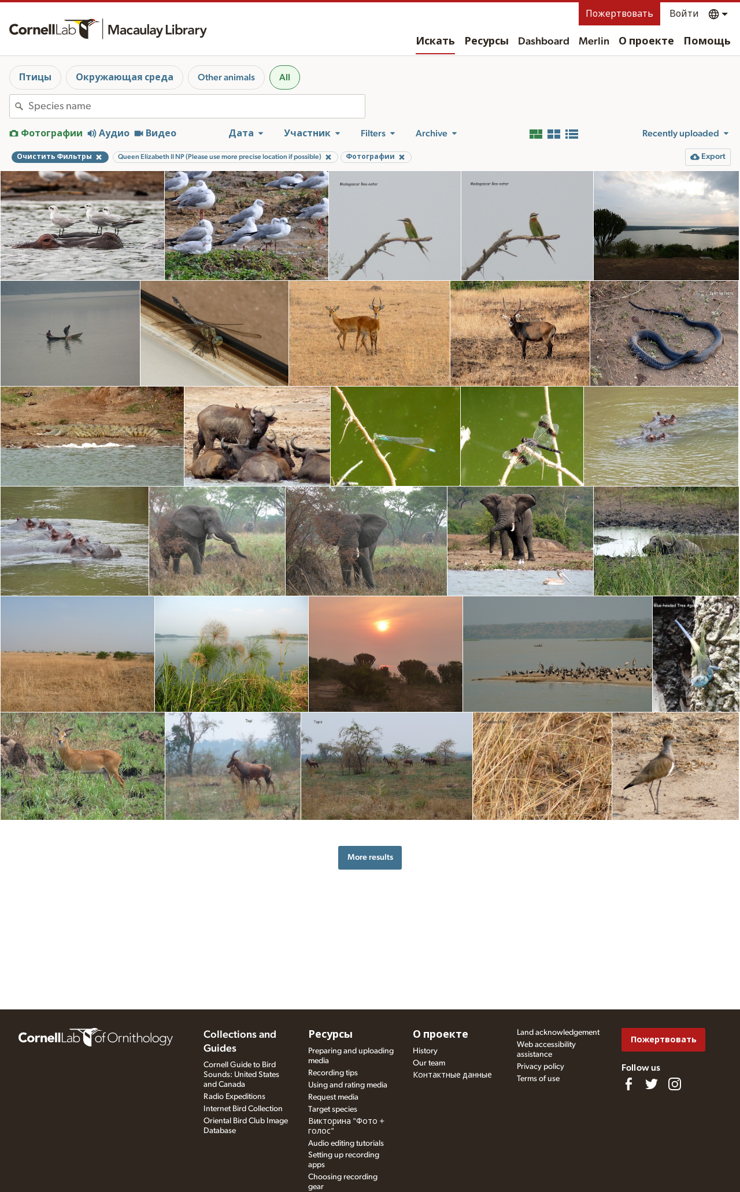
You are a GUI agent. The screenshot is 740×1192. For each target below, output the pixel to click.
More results (370, 857)
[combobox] (196, 106)
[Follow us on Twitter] (651, 1084)
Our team (429, 1063)
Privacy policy (540, 1067)
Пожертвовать (619, 13)
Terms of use (538, 1079)
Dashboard (543, 41)
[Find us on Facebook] (628, 1084)
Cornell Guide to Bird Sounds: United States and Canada (241, 1075)
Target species (332, 1109)
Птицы (35, 77)
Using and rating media (347, 1085)
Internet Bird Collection (243, 1109)
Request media (333, 1097)
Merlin (594, 41)
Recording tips (333, 1073)
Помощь (707, 41)
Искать (435, 41)
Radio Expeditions (234, 1097)
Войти (684, 13)
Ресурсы (486, 41)
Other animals (226, 77)
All (284, 77)
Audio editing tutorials (346, 1143)
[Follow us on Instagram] (675, 1084)
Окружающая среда (124, 77)
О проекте (646, 41)
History (425, 1051)
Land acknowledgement (558, 1032)
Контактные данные (452, 1075)
